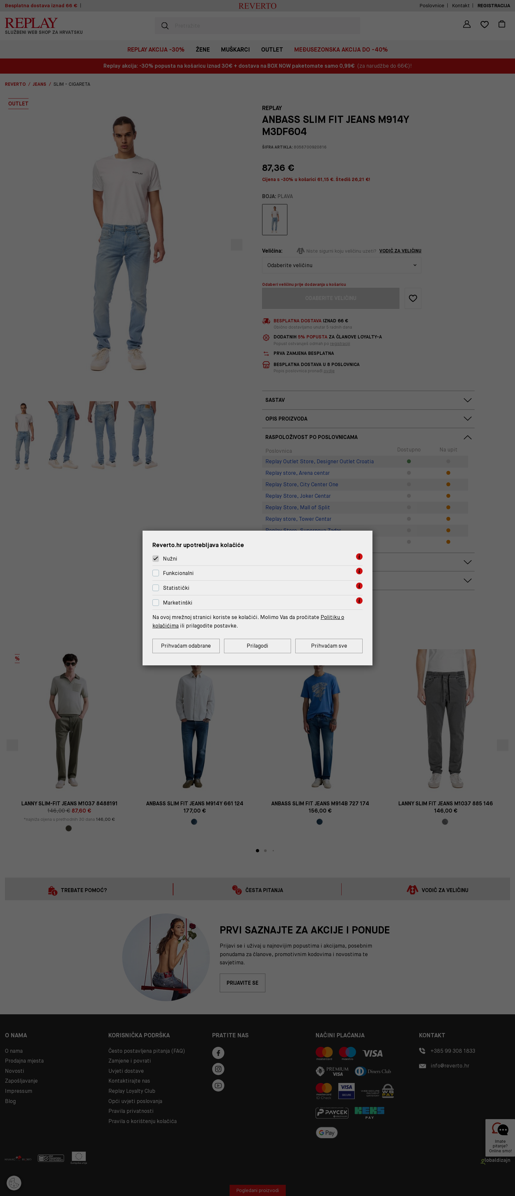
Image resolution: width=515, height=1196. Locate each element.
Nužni (170, 558)
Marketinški (177, 602)
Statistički (176, 588)
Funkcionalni (178, 573)
